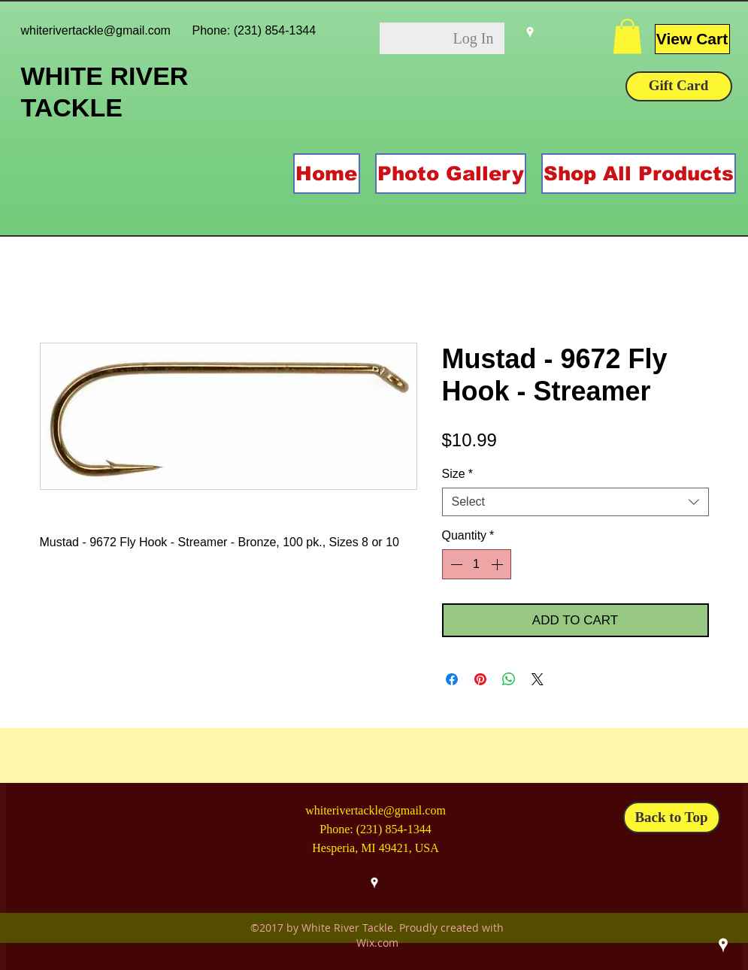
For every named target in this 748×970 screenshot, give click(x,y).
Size (457, 473)
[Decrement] (454, 564)
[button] (627, 36)
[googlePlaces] (530, 32)
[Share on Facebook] (452, 679)
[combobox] (575, 502)
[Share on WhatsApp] (509, 679)
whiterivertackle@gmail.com (96, 30)
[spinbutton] (476, 564)
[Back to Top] (671, 817)
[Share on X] (537, 679)
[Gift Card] (678, 86)
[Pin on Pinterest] (480, 679)
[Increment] (498, 564)
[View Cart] (692, 39)
